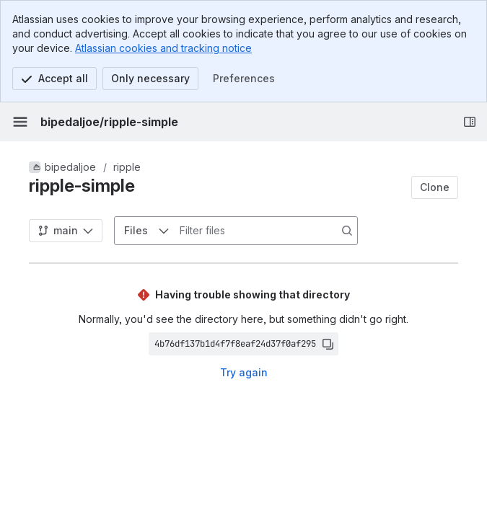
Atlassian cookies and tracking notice (163, 48)
